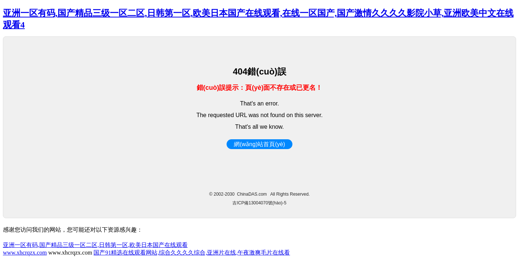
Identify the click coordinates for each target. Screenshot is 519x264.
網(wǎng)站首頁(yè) (259, 144)
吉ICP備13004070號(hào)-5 (259, 202)
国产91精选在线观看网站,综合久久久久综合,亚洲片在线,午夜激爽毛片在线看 (191, 252)
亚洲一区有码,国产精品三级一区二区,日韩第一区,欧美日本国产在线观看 (95, 245)
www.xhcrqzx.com (25, 252)
